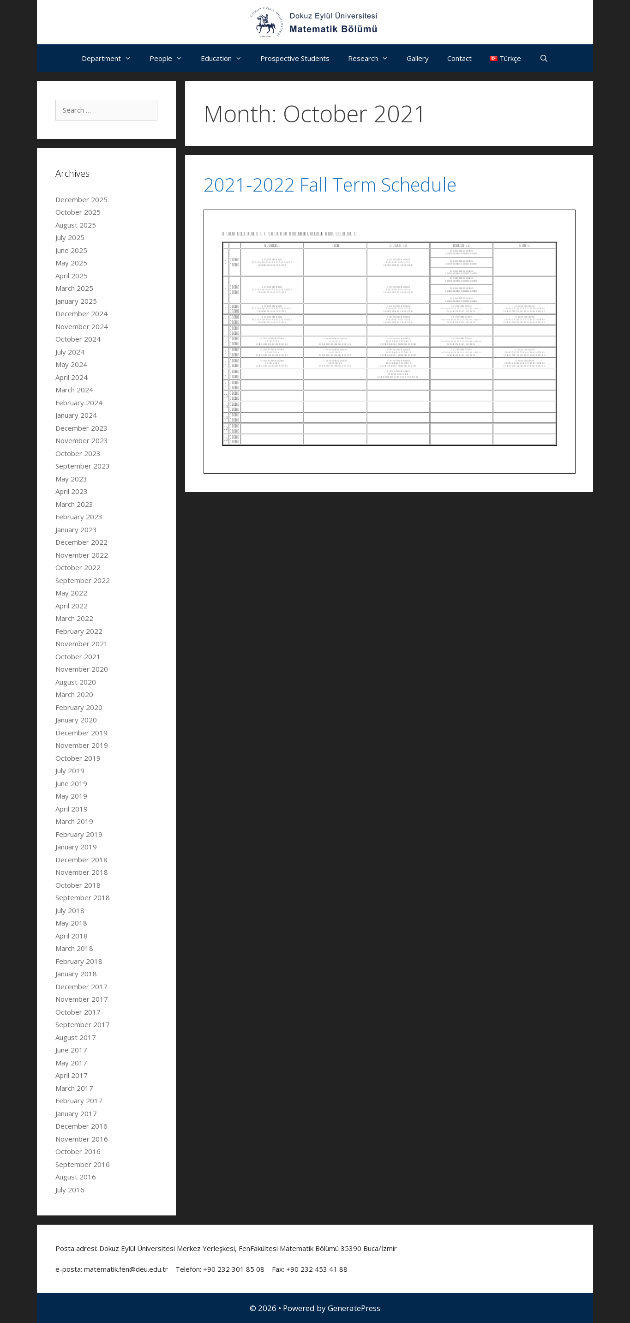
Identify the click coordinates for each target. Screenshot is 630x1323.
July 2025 (69, 237)
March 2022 (74, 618)
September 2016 (82, 1164)
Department (111, 58)
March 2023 (74, 504)
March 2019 (74, 821)
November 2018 (81, 872)
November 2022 (81, 554)
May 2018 (71, 922)
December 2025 (81, 199)
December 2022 (81, 542)
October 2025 (78, 211)
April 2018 (71, 935)
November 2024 (81, 326)
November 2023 (81, 440)
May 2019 (71, 795)
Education (226, 58)
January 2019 (76, 846)
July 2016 (69, 1189)
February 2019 (78, 834)
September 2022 (82, 580)
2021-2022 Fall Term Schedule (330, 184)
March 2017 (74, 1088)
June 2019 (71, 783)
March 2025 (74, 288)
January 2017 (76, 1113)
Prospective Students (295, 58)
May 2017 (71, 1062)
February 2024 (78, 402)
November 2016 (81, 1138)
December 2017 (81, 986)
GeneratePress (354, 1308)
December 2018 (81, 859)
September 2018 (82, 897)
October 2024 (78, 338)
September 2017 (82, 1024)
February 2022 (78, 631)
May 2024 (71, 364)
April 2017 (71, 1075)
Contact (459, 58)
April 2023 (71, 491)
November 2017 (81, 999)
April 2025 (71, 275)
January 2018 (76, 973)
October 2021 (78, 656)
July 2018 (69, 910)
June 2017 (71, 1049)
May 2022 (71, 592)
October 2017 (78, 1011)
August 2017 (75, 1037)
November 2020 (81, 669)
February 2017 (78, 1100)
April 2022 (71, 605)
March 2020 (74, 694)
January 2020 (76, 719)
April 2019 (71, 808)
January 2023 (76, 529)
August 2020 (75, 681)
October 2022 (78, 567)
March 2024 (74, 389)
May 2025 (71, 262)
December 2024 (81, 313)
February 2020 (78, 707)
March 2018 (74, 948)
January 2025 (76, 301)
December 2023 (81, 428)
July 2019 (69, 770)
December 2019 (81, 732)
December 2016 (81, 1126)
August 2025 (75, 224)
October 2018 (78, 885)
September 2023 (82, 465)
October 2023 (78, 453)
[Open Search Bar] (544, 58)
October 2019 (78, 758)
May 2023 (71, 478)
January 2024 (76, 415)
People (171, 58)
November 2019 (81, 745)
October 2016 (78, 1151)
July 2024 (69, 351)
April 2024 (71, 377)
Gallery (418, 58)
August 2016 (75, 1176)
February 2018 (78, 961)
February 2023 (78, 516)
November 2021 (81, 643)
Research (372, 58)
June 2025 (71, 250)
